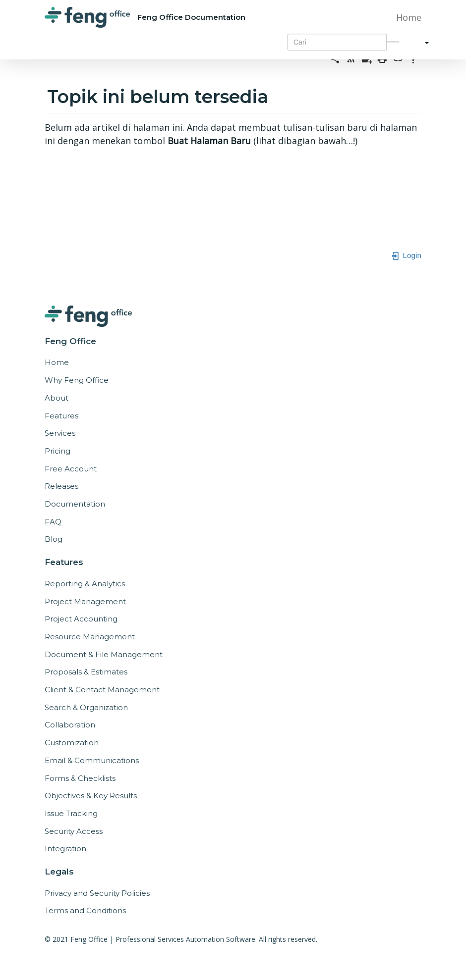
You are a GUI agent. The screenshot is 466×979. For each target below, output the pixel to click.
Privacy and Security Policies (97, 893)
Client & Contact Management (102, 689)
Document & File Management (104, 654)
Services (60, 433)
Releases (61, 486)
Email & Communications (92, 760)
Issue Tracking (71, 813)
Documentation (75, 504)
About (56, 398)
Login (406, 255)
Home (408, 17)
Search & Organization (86, 707)
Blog (53, 539)
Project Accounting (81, 618)
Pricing (57, 451)
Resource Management (90, 636)
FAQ (53, 521)
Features (61, 415)
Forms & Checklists (80, 778)
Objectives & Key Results (91, 795)
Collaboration (70, 724)
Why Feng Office (77, 380)
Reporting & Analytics (85, 583)
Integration (65, 848)
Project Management (85, 601)
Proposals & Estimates (86, 671)
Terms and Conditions (85, 910)
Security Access (74, 831)
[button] (422, 42)
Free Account (71, 468)
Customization (72, 742)
